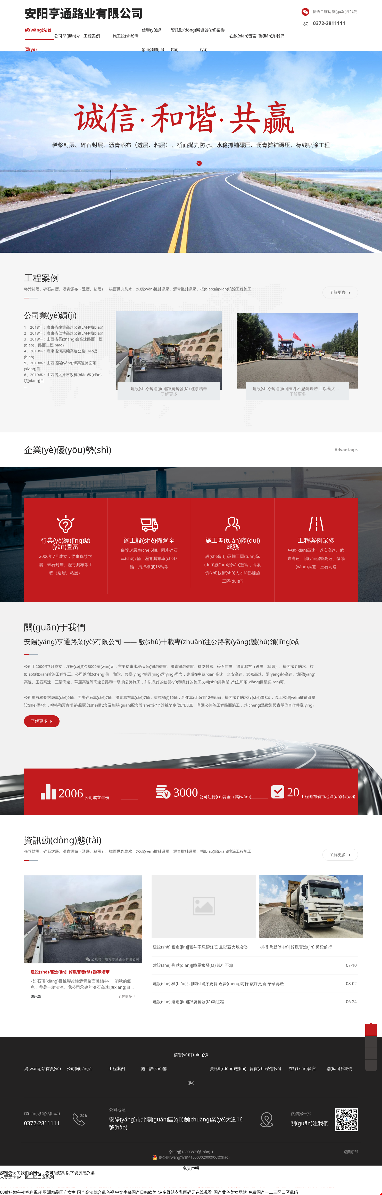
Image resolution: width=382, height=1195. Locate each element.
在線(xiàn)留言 (242, 36)
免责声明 (191, 1168)
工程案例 (92, 36)
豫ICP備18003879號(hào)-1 (191, 1151)
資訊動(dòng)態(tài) (185, 33)
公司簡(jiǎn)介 (67, 36)
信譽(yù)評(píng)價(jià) (153, 33)
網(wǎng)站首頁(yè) (38, 33)
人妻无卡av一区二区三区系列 (27, 1177)
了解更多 (340, 292)
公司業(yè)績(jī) (50, 315)
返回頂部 (351, 1151)
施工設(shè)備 (125, 36)
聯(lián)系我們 (272, 36)
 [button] (29, 153)
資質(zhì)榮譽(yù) (212, 33)
